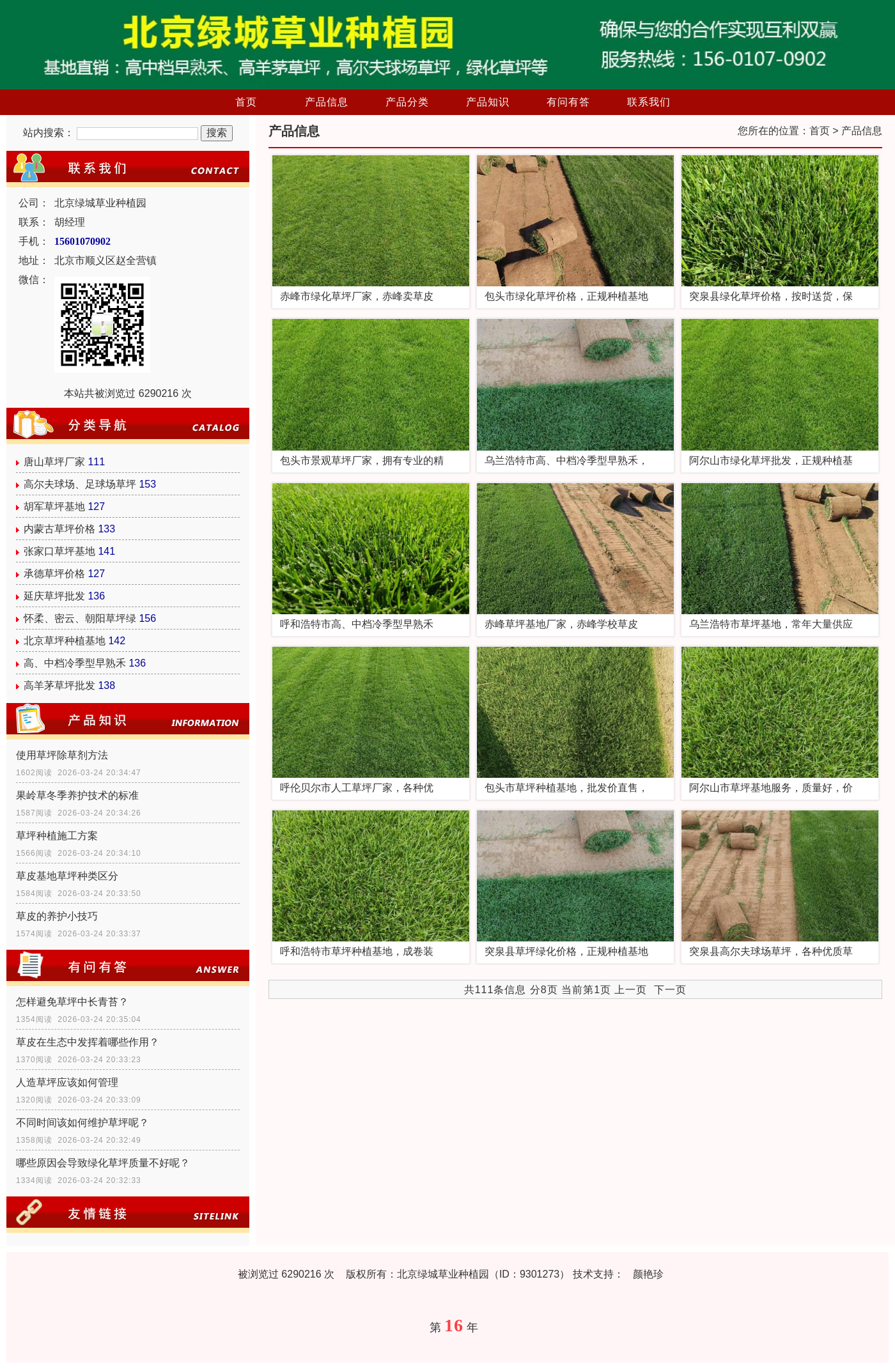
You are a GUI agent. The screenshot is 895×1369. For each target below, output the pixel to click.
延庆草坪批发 (54, 596)
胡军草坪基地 (54, 506)
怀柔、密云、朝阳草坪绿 (80, 618)
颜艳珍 (648, 1274)
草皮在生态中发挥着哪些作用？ (87, 1042)
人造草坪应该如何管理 (67, 1082)
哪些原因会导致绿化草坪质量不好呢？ (103, 1162)
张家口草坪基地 (59, 551)
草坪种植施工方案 (57, 835)
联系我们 (649, 102)
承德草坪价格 (54, 573)
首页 (246, 102)
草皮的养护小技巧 (57, 916)
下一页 (670, 989)
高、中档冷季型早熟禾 (75, 663)
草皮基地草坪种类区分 (67, 875)
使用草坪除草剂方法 (62, 755)
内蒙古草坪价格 (59, 528)
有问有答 (568, 102)
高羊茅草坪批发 (59, 685)
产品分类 (407, 102)
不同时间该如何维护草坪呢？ (82, 1122)
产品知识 (488, 102)
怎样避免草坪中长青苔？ (72, 1001)
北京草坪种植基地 (64, 640)
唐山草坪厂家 (54, 461)
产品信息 (326, 102)
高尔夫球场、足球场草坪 (80, 484)
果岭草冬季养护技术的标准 (77, 795)
